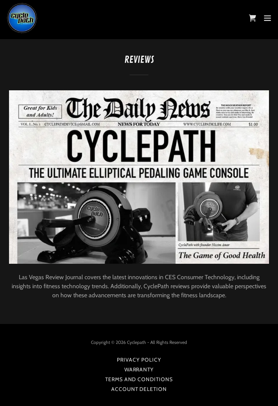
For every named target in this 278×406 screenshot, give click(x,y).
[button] (267, 18)
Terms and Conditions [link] (139, 379)
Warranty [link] (139, 369)
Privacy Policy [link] (139, 359)
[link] (22, 18)
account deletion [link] (139, 389)
